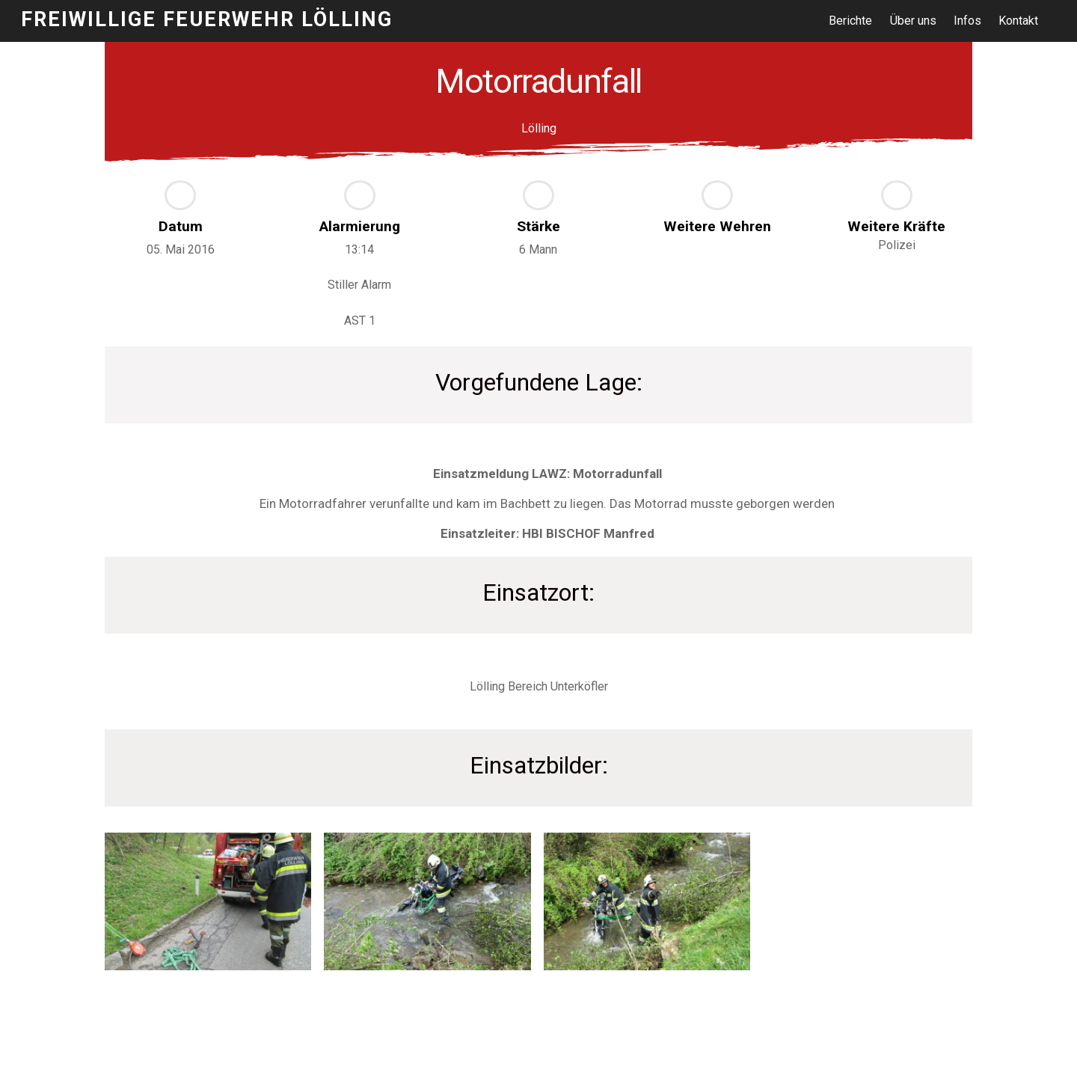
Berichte (850, 20)
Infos (967, 20)
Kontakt (1018, 20)
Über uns (913, 20)
